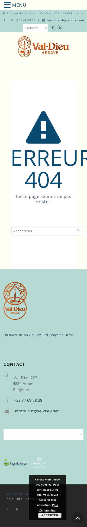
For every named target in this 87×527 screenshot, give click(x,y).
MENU (19, 5)
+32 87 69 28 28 (28, 400)
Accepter (49, 515)
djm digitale (70, 517)
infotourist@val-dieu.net (65, 20)
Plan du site (12, 499)
